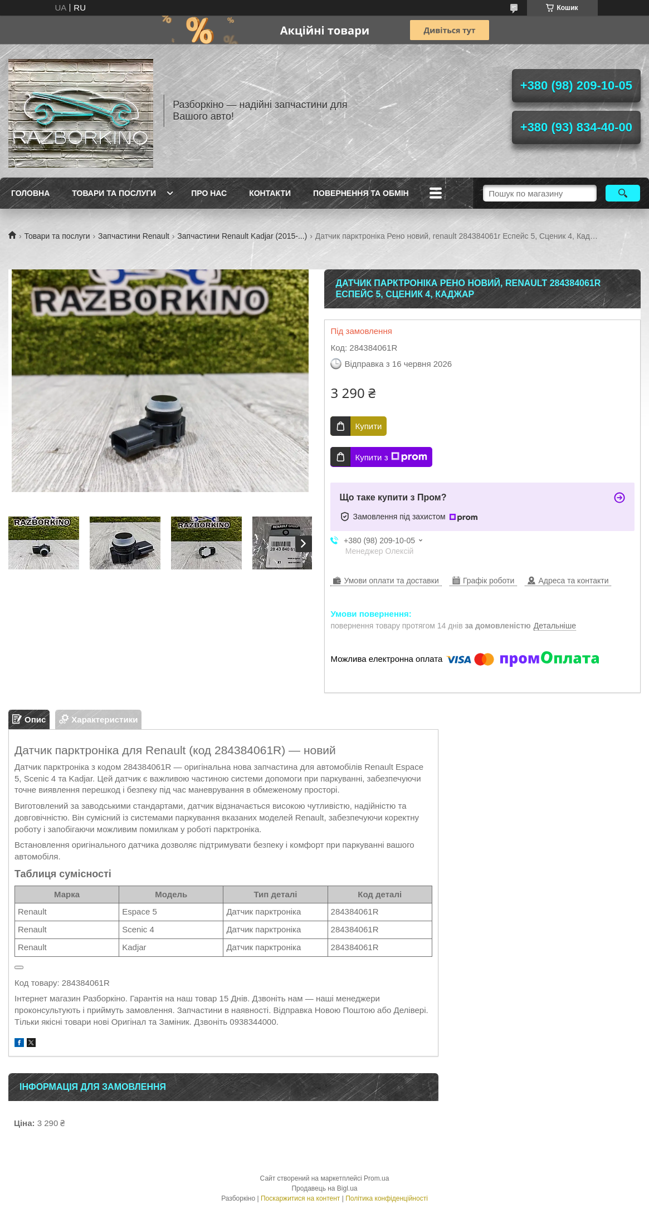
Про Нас (209, 193)
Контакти (270, 193)
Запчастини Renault (133, 236)
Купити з (391, 457)
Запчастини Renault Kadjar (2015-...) (242, 236)
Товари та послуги (114, 193)
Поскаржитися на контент (300, 1198)
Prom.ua (376, 1178)
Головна (30, 193)
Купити (368, 426)
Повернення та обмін (361, 193)
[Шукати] (623, 193)
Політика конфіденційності (386, 1198)
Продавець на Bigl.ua (324, 1188)
